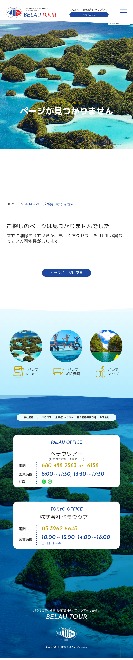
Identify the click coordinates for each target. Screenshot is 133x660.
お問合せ (108, 419)
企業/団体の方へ (63, 419)
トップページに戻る (66, 273)
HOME (12, 204)
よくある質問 (41, 419)
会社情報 (24, 419)
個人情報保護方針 (89, 419)
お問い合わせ (88, 14)
